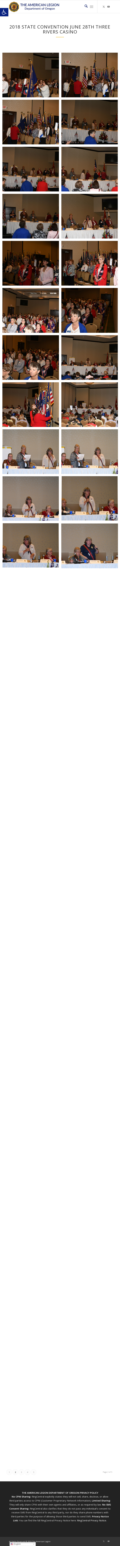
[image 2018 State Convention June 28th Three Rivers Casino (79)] (31, 499)
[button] (4, 12)
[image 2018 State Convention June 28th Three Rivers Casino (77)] (31, 452)
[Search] (84, 6)
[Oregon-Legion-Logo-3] (50, 6)
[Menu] (91, 6)
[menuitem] (84, 6)
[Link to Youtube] (108, 6)
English (16, 1544)
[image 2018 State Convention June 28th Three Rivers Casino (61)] (31, 76)
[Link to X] (103, 6)
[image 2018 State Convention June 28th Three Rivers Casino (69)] (31, 264)
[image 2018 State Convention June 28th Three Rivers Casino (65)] (31, 170)
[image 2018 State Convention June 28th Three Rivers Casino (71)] (31, 311)
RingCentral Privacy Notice (91, 1520)
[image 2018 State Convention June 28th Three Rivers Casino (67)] (31, 217)
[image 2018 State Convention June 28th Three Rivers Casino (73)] (31, 358)
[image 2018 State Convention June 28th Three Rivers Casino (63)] (31, 123)
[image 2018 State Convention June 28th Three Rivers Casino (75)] (31, 405)
